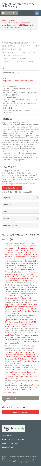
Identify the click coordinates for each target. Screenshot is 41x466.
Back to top (7, 447)
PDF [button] (6, 68)
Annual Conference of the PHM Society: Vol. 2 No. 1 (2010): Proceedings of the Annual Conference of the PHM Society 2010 (22, 310)
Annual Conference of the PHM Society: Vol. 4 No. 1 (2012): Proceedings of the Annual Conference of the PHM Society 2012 (21, 267)
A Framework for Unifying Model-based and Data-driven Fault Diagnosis (22, 370)
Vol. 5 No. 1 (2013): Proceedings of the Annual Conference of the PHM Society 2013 (17, 24)
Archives (12, 21)
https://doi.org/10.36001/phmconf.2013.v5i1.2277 (20, 81)
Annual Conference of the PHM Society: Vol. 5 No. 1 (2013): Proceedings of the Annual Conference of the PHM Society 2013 (22, 254)
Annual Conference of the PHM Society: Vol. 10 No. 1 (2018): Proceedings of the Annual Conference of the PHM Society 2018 (21, 278)
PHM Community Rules (10, 443)
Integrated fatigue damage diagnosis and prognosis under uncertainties (21, 263)
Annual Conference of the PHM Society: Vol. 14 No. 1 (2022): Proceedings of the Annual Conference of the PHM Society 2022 (22, 387)
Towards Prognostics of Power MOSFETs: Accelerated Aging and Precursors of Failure (21, 304)
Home (4, 21)
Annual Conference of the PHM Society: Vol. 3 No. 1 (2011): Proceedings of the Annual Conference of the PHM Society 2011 (22, 340)
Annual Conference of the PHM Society (18, 5)
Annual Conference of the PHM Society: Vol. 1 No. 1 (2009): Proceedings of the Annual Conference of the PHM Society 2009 (21, 296)
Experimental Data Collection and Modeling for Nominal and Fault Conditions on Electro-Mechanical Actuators (21, 289)
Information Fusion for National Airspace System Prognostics (21, 273)
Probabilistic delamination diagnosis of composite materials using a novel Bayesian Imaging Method (20, 250)
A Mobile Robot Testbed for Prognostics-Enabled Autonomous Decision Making (21, 335)
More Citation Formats (12, 188)
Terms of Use (7, 436)
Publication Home (9, 13)
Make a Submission (21, 412)
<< (2, 393)
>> (15, 393)
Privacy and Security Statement (13, 439)
